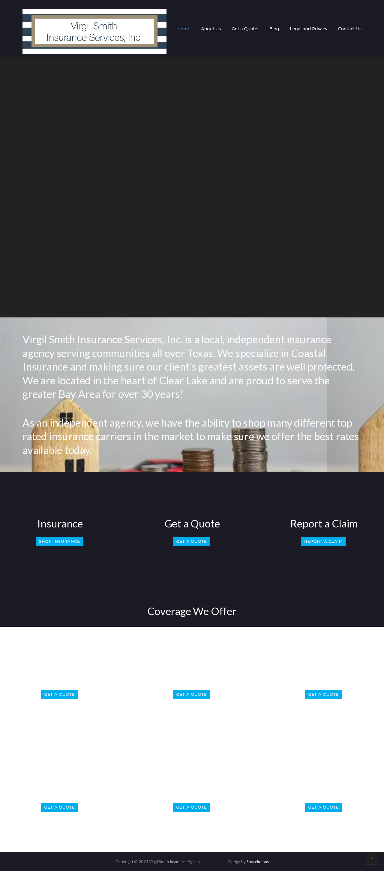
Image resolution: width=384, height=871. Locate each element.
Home (183, 29)
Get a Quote (191, 541)
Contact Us (350, 29)
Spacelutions (258, 861)
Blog (274, 29)
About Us (211, 29)
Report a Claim (323, 541)
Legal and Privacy (308, 29)
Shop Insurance (59, 541)
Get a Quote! (245, 29)
